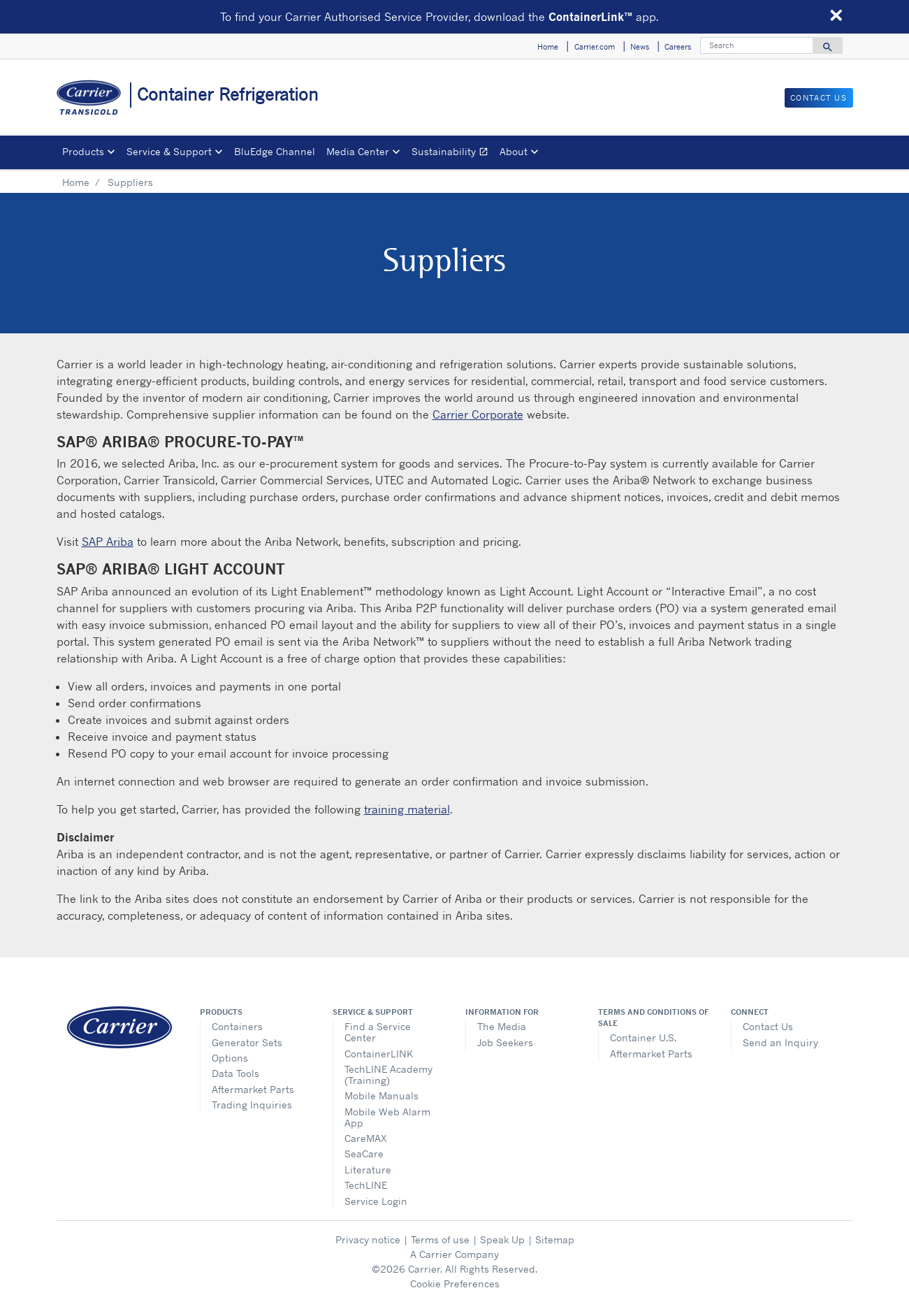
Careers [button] (677, 47)
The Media (501, 1026)
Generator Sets (247, 1042)
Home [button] (547, 47)
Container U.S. (643, 1037)
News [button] (639, 47)
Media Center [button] (357, 151)
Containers (237, 1026)
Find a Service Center (377, 1031)
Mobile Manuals (381, 1095)
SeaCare (364, 1153)
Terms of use (440, 1239)
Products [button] (83, 151)
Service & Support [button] (169, 151)
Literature (367, 1170)
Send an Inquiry (780, 1042)
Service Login (375, 1201)
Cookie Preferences (455, 1283)
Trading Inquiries (252, 1105)
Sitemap (554, 1239)
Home (75, 182)
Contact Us (768, 1026)
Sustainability (453, 153)
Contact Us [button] (819, 98)
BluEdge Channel (274, 151)
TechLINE (365, 1185)
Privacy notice (367, 1239)
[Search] (756, 45)
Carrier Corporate (477, 414)
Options (230, 1058)
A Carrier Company (454, 1254)
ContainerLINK (378, 1053)
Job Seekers (505, 1042)
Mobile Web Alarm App (387, 1117)
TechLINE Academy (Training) (388, 1074)
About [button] (514, 151)
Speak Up (502, 1239)
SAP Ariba (107, 542)
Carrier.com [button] (594, 47)
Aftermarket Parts (253, 1089)
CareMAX (365, 1138)
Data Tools (235, 1073)
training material (407, 809)
